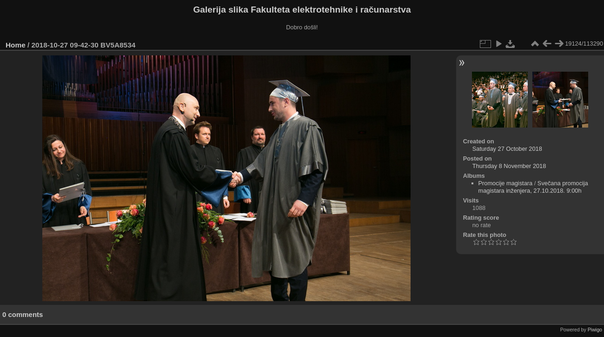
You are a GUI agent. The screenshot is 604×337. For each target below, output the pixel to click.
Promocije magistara (505, 183)
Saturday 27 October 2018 (507, 148)
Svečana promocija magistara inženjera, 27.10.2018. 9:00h (533, 187)
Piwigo (595, 329)
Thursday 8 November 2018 (509, 165)
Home (16, 45)
